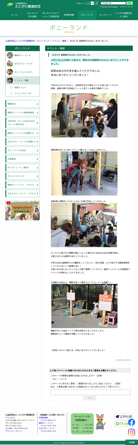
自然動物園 (69, 14)
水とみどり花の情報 (32, 14)
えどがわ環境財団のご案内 (123, 14)
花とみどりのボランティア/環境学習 (50, 14)
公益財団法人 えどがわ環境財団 (19, 40)
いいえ (62, 378)
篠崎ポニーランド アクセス (21, 184)
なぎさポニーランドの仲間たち (22, 141)
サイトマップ (127, 6)
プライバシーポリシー (14, 431)
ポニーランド (87, 14)
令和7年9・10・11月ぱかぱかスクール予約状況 (21, 122)
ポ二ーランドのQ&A (17, 150)
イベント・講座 (59, 40)
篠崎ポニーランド (22, 55)
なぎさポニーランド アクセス (22, 193)
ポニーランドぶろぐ (23, 71)
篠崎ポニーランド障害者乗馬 (21, 112)
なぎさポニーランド (23, 63)
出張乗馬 (12, 158)
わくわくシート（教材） (19, 167)
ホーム (14, 14)
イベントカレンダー (23, 93)
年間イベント (20, 87)
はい (54, 378)
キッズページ (105, 14)
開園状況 (12, 103)
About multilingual (110, 6)
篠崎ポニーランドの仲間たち (21, 132)
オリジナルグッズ (16, 176)
